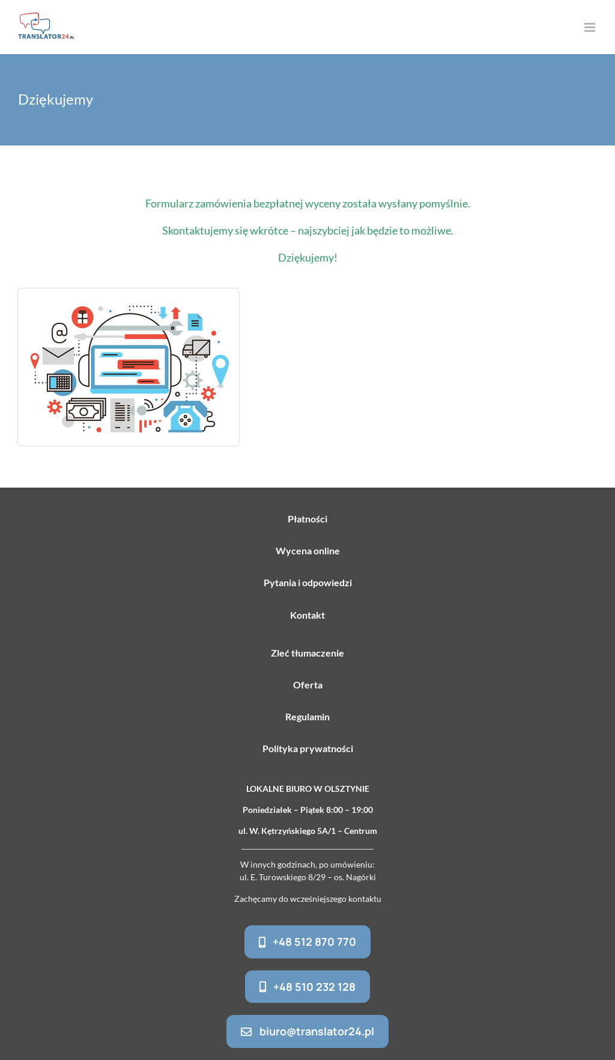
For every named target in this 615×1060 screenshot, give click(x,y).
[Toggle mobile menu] (590, 27)
